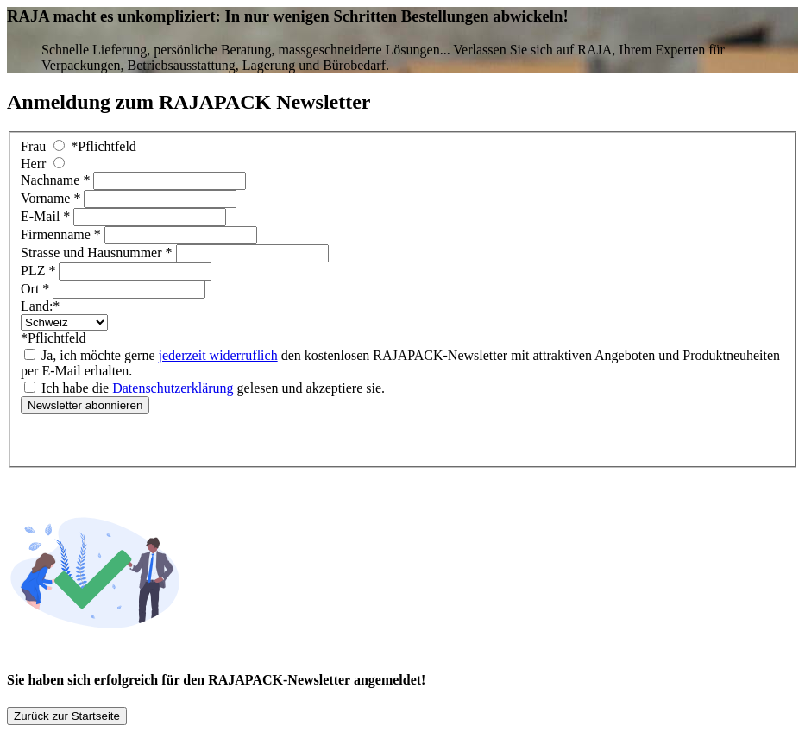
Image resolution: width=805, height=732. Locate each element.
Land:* (40, 306)
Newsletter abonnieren (85, 405)
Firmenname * (62, 234)
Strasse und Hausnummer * (98, 252)
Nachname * (57, 180)
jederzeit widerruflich (218, 355)
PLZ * (40, 270)
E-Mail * (47, 216)
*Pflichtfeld (103, 146)
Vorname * (52, 198)
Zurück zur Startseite (67, 716)
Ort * (37, 288)
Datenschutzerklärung (172, 388)
